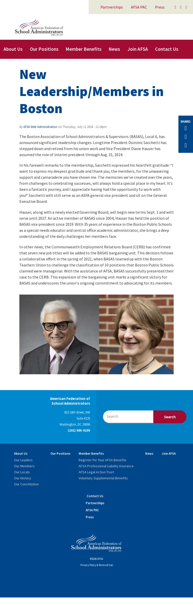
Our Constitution (26, 484)
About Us (13, 49)
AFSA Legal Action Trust (96, 472)
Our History (22, 478)
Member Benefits (84, 49)
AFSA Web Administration (40, 127)
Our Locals (22, 472)
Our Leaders (23, 460)
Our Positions (44, 49)
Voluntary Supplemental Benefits (103, 478)
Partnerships (112, 7)
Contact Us (166, 49)
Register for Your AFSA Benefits (102, 460)
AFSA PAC (139, 7)
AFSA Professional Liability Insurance (106, 466)
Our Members (24, 466)
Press (160, 7)
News (114, 49)
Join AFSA (137, 49)
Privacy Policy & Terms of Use (96, 565)
